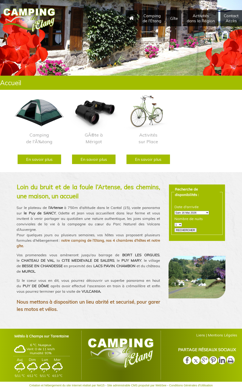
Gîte (174, 18)
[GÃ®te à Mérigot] (94, 112)
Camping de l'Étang (152, 18)
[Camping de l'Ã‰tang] (39, 112)
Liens (200, 335)
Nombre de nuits (188, 218)
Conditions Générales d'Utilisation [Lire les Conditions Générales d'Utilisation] (191, 385)
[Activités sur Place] (148, 112)
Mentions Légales (222, 335)
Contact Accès (231, 18)
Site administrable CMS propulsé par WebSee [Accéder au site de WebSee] (137, 385)
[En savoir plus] (39, 159)
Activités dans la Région (201, 18)
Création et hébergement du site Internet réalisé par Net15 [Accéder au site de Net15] (67, 385)
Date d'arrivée (186, 207)
